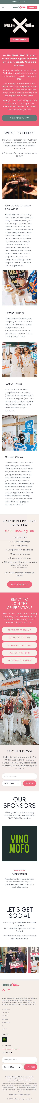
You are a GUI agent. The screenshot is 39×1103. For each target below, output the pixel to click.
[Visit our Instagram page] (9, 990)
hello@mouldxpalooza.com (10, 1049)
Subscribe (29, 783)
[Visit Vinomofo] (19, 1039)
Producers (5, 1019)
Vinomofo (23, 565)
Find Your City (19, 40)
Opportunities (6, 1022)
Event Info (5, 1016)
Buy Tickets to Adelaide (19, 660)
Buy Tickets (32, 7)
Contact (4, 1029)
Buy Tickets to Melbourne (19, 645)
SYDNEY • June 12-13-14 (19, 2)
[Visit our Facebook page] (3, 990)
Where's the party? (19, 118)
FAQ (3, 1026)
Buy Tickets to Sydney (19, 637)
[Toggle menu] (3, 7)
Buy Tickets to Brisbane (19, 630)
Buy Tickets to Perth (19, 653)
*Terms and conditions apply (19, 567)
